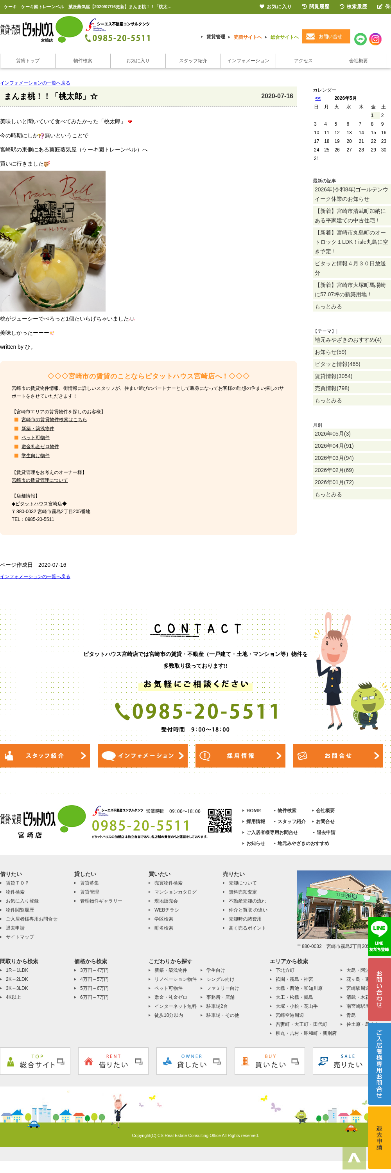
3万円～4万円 (94, 970)
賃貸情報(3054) (333, 376)
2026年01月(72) (334, 482)
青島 (351, 1015)
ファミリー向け (222, 988)
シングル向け (220, 979)
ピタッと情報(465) (338, 364)
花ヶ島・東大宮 (362, 979)
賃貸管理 (215, 37)
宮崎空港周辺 (290, 1015)
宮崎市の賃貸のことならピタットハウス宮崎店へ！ (148, 376)
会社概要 (358, 60)
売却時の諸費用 (245, 919)
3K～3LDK (17, 988)
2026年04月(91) (334, 446)
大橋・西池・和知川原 (299, 988)
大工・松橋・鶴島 (294, 997)
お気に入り (138, 60)
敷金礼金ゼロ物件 (40, 446)
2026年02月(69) (334, 470)
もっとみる (328, 306)
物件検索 (83, 60)
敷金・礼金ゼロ (170, 997)
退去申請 (326, 832)
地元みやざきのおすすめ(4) (348, 340)
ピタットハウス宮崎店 (38, 503)
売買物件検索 (168, 883)
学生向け (215, 970)
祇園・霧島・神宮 (294, 979)
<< (318, 98)
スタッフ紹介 (193, 60)
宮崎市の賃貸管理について (40, 480)
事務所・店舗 (220, 997)
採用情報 (255, 821)
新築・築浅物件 (38, 428)
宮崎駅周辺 (358, 988)
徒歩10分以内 (168, 1015)
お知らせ (255, 843)
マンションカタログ (175, 892)
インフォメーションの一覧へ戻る (35, 83)
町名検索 (163, 928)
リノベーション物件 (175, 979)
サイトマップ (20, 937)
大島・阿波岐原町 (365, 970)
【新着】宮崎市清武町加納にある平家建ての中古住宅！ (350, 215)
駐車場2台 (217, 1006)
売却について (243, 883)
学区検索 (163, 919)
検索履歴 (353, 6)
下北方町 (285, 970)
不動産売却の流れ (247, 901)
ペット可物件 (36, 437)
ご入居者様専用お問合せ (272, 832)
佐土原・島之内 (362, 1024)
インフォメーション (248, 60)
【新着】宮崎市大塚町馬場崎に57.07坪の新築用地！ (350, 289)
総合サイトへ (285, 37)
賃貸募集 (89, 883)
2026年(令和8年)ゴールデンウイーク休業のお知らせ (351, 194)
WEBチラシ (166, 910)
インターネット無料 (175, 1006)
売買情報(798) (332, 388)
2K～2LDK (17, 979)
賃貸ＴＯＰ (17, 883)
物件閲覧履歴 (20, 910)
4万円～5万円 (94, 979)
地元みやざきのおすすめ (303, 843)
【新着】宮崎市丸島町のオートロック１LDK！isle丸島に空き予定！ (351, 241)
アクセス (303, 60)
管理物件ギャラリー (101, 901)
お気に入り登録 (22, 901)
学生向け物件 (36, 455)
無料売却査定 (243, 892)
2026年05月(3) (333, 434)
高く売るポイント (247, 928)
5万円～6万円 (94, 988)
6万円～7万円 (94, 997)
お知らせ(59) (330, 352)
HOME (253, 810)
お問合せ (325, 821)
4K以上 (13, 997)
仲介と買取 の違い (248, 910)
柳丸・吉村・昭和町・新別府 (306, 1033)
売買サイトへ (248, 37)
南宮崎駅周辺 (360, 1006)
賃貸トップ (27, 60)
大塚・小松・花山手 (297, 1006)
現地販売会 (166, 901)
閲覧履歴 (316, 6)
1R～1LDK (17, 970)
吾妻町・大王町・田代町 (301, 1024)
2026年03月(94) (334, 458)
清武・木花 (358, 997)
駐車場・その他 (222, 1015)
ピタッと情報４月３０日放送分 (350, 268)
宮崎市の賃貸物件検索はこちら (54, 419)
